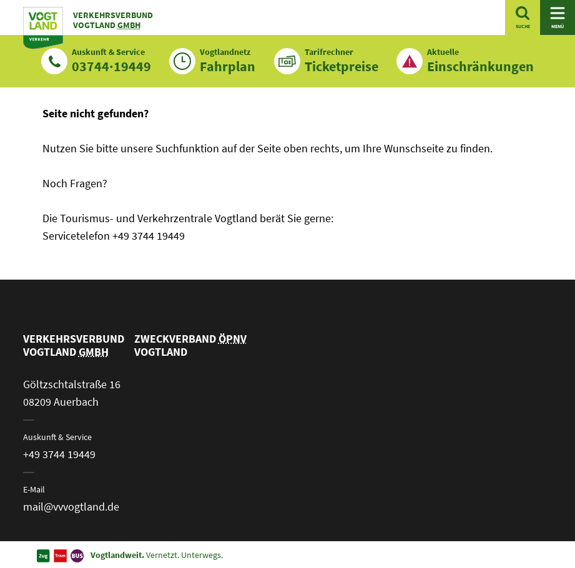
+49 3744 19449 (59, 454)
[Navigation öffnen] (557, 17)
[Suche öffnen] (522, 17)
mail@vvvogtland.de (71, 506)
